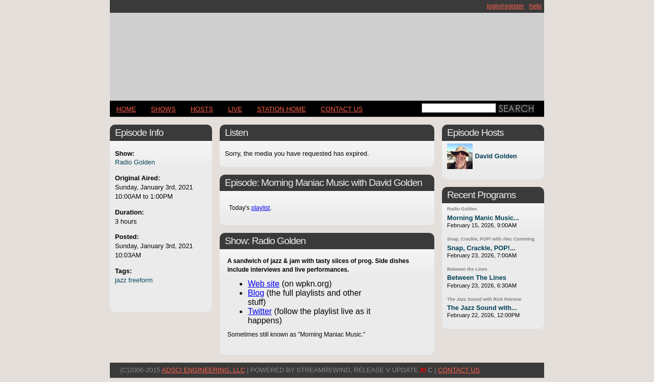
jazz (121, 280)
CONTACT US (342, 109)
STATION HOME (281, 109)
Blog (256, 293)
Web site (263, 283)
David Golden (496, 156)
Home (126, 109)
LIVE (235, 109)
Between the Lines (467, 269)
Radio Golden (135, 162)
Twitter (260, 311)
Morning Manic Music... (483, 218)
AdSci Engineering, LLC (203, 370)
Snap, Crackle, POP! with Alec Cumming (490, 239)
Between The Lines (476, 277)
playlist (260, 207)
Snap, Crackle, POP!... (481, 248)
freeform (140, 280)
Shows (163, 109)
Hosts (202, 109)
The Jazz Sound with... (482, 308)
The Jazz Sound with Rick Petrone (484, 299)
